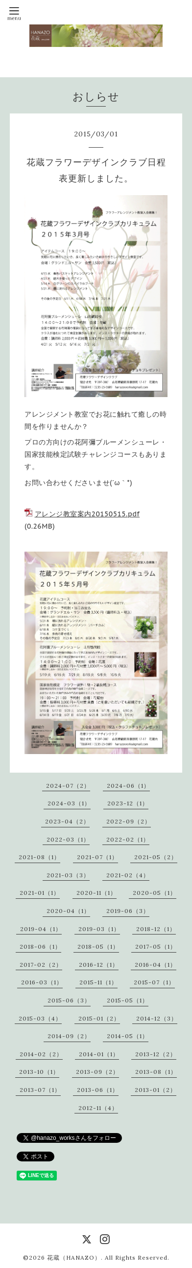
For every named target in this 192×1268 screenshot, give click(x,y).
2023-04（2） (67, 821)
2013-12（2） (155, 1054)
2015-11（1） (98, 982)
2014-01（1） (99, 1054)
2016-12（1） (99, 964)
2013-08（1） (156, 1071)
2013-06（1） (98, 1089)
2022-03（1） (68, 839)
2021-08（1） (39, 857)
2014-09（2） (69, 1036)
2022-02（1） (127, 839)
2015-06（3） (69, 1000)
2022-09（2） (128, 821)
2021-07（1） (97, 857)
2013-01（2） (155, 1089)
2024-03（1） (69, 803)
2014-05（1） (127, 1036)
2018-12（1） (156, 929)
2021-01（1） (40, 892)
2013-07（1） (40, 1089)
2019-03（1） (99, 929)
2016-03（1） (42, 982)
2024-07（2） (68, 785)
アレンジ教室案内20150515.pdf (87, 514)
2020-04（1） (68, 910)
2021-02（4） (127, 875)
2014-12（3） (156, 1018)
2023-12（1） (127, 803)
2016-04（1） (155, 964)
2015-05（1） (127, 1000)
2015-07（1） (154, 982)
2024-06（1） (128, 785)
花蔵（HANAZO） (74, 1257)
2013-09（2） (97, 1071)
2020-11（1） (96, 892)
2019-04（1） (41, 929)
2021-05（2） (155, 857)
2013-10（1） (39, 1071)
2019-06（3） (127, 910)
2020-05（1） (154, 892)
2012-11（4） (98, 1108)
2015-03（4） (40, 1018)
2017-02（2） (41, 964)
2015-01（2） (99, 1018)
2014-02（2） (41, 1054)
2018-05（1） (98, 946)
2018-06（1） (40, 946)
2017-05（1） (155, 946)
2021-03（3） (68, 875)
